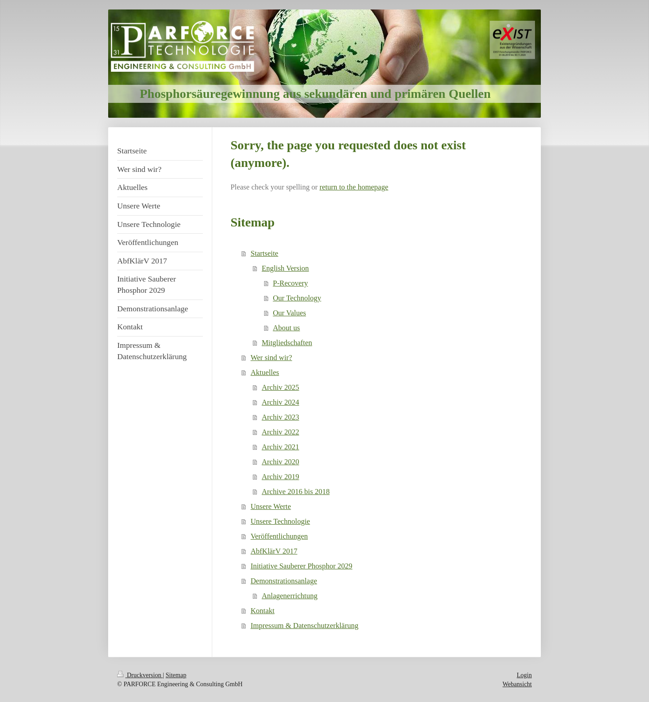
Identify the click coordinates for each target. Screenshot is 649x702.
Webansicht (517, 684)
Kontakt (262, 610)
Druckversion (140, 675)
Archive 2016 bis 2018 (296, 491)
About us (286, 327)
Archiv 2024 (280, 402)
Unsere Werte (271, 506)
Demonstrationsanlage (284, 581)
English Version (285, 268)
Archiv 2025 (280, 387)
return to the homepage (354, 187)
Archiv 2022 (280, 432)
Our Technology (297, 298)
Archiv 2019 (280, 476)
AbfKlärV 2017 (274, 551)
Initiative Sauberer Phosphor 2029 (301, 566)
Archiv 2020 (280, 461)
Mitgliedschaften (287, 342)
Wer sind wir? (271, 357)
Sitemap (176, 675)
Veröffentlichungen (279, 536)
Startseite (264, 253)
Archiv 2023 (280, 417)
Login (524, 675)
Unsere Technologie (280, 521)
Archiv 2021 (280, 447)
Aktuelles (265, 372)
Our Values (289, 313)
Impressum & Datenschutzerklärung (304, 625)
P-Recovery (290, 283)
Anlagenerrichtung (290, 595)
